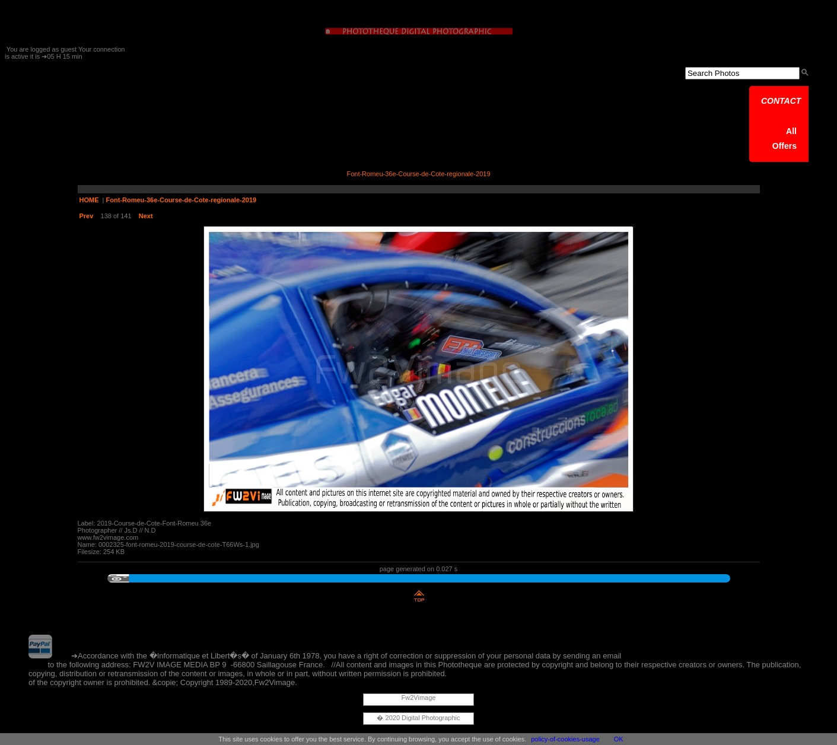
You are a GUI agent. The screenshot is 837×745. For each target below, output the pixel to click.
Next (146, 215)
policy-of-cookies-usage (565, 739)
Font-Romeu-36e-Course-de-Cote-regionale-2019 (181, 199)
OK (618, 739)
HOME (89, 199)
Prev (86, 215)
